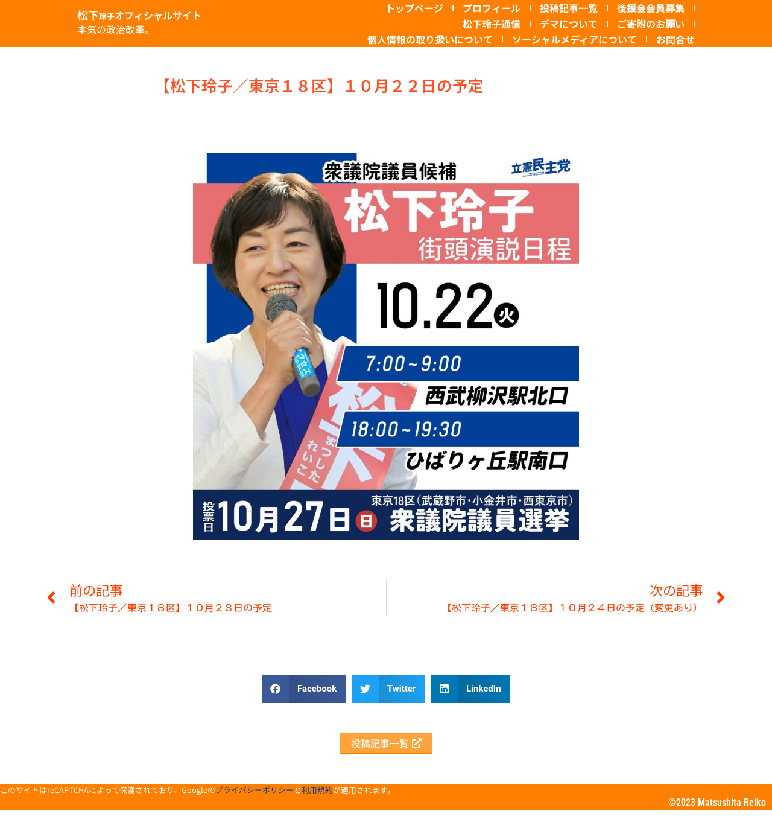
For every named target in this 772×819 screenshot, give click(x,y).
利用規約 (317, 799)
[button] (304, 689)
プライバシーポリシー (254, 799)
